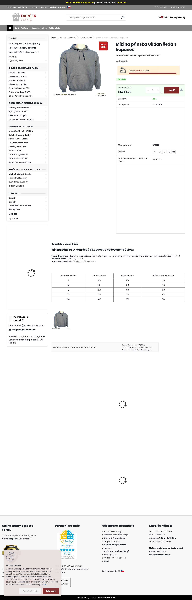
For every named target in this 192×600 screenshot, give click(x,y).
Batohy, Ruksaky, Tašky (19, 135)
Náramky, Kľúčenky (18, 178)
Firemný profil (110, 554)
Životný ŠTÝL (14, 209)
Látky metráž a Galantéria (21, 119)
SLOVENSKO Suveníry (18, 182)
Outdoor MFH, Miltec (18, 158)
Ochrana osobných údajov (116, 534)
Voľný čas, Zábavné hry (20, 205)
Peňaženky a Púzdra (18, 139)
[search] (122, 17)
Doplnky (12, 202)
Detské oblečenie (17, 72)
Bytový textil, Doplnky (19, 111)
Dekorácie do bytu (17, 115)
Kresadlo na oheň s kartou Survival (32, 242)
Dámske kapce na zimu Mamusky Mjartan (99, 488)
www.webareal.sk (106, 597)
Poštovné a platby (112, 531)
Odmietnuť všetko (30, 591)
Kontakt (108, 548)
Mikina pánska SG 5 (63, 402)
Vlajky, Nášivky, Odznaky (20, 174)
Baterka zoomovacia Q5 (34, 270)
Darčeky (12, 198)
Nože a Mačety (16, 150)
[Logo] (24, 17)
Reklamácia (54, 28)
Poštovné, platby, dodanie (22, 47)
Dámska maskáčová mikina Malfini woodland (67, 485)
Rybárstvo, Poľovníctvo (20, 162)
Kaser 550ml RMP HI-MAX (34, 294)
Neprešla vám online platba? (24, 52)
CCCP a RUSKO (16, 186)
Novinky (13, 56)
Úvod (54, 37)
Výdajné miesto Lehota (115, 558)
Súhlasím (51, 591)
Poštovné (25, 28)
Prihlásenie (161, 7)
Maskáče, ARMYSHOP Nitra (21, 131)
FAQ (17, 28)
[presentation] (52, 400)
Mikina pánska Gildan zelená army (98, 404)
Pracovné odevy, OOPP (19, 92)
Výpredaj (13, 218)
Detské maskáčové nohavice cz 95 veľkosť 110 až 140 (135, 484)
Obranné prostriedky (18, 143)
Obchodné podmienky (114, 538)
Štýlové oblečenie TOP (19, 88)
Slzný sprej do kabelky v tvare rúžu (166, 484)
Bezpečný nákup (39, 28)
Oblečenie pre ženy (18, 76)
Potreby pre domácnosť (20, 107)
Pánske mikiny (86, 37)
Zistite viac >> (25, 539)
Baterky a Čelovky (17, 146)
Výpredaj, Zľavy (16, 61)
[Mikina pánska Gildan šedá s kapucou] (80, 70)
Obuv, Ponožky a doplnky (20, 96)
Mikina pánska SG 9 (131, 402)
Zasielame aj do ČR (113, 571)
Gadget (13, 213)
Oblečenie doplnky (17, 84)
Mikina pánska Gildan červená (166, 404)
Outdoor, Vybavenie (18, 154)
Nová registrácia (178, 7)
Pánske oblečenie (17, 80)
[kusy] (152, 90)
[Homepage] (10, 28)
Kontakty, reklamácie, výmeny (24, 43)
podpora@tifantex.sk (24, 329)
